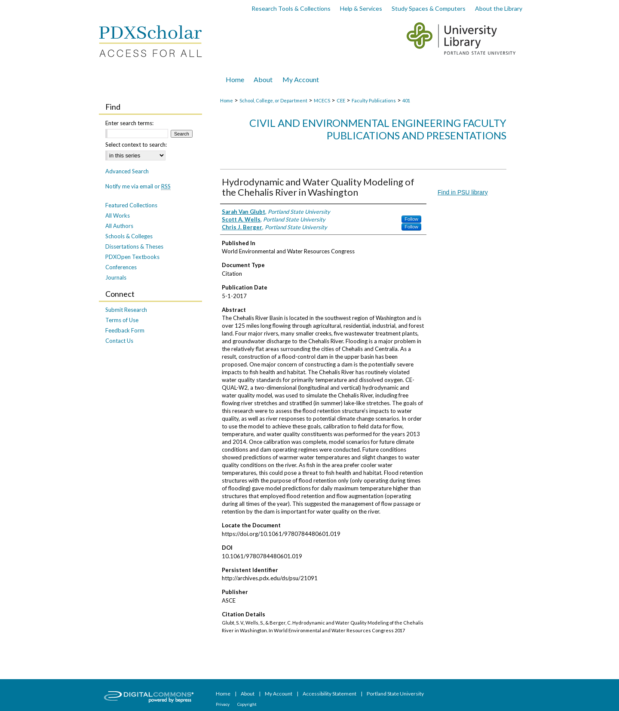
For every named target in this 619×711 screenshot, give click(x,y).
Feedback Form (124, 330)
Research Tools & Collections (291, 8)
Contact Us (119, 340)
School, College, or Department (273, 100)
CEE (341, 100)
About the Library (498, 8)
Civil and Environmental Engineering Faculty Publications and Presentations (377, 129)
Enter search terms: (129, 123)
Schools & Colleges (129, 236)
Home (226, 100)
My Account (279, 693)
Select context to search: (136, 144)
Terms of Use (121, 320)
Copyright (247, 704)
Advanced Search (127, 171)
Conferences (121, 267)
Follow (411, 219)
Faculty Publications (374, 100)
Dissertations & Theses (134, 246)
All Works (117, 215)
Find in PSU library (463, 192)
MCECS (322, 100)
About (248, 693)
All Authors (119, 225)
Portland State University (395, 693)
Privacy (223, 704)
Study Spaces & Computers (429, 8)
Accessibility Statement (330, 693)
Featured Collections (131, 205)
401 (406, 100)
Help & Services (361, 8)
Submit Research (126, 309)
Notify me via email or (138, 186)
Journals (115, 277)
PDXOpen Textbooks (132, 256)
